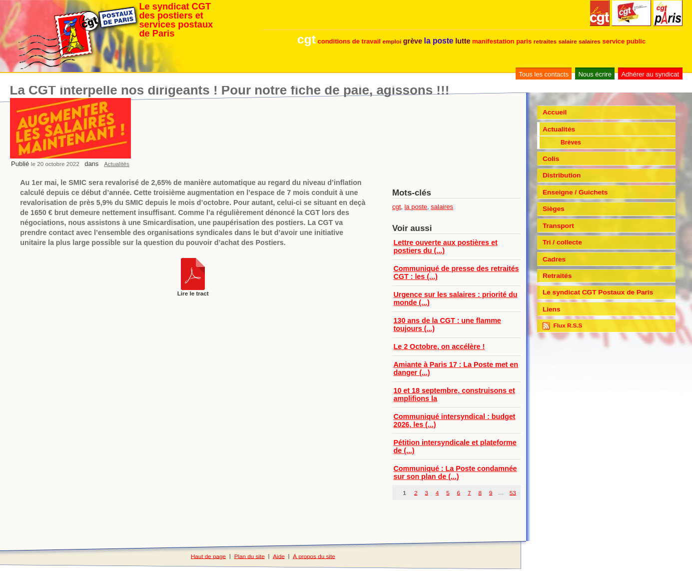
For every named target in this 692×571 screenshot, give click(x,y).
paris (524, 41)
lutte (462, 41)
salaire (568, 41)
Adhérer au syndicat (650, 74)
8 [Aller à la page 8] (480, 492)
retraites (545, 41)
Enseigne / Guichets (575, 192)
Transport (558, 226)
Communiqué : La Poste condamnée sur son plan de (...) (455, 472)
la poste (439, 40)
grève (412, 41)
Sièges (554, 208)
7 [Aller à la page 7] (469, 492)
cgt (306, 39)
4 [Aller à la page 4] (437, 492)
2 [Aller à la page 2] (416, 492)
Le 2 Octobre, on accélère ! (439, 346)
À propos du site (314, 555)
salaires (590, 41)
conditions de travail (348, 41)
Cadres (554, 259)
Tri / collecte (562, 242)
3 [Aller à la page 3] (426, 492)
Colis (551, 158)
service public (624, 41)
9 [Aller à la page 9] (491, 492)
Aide (278, 555)
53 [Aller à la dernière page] (513, 492)
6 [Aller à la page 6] (459, 492)
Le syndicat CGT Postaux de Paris (598, 292)
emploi (392, 41)
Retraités (557, 276)
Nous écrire (594, 74)
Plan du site (249, 555)
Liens (552, 309)
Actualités (116, 163)
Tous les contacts (544, 74)
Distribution (562, 175)
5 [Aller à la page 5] (448, 492)
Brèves (571, 142)
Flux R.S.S (562, 326)
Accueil (555, 112)
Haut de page (208, 555)
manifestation (493, 41)
